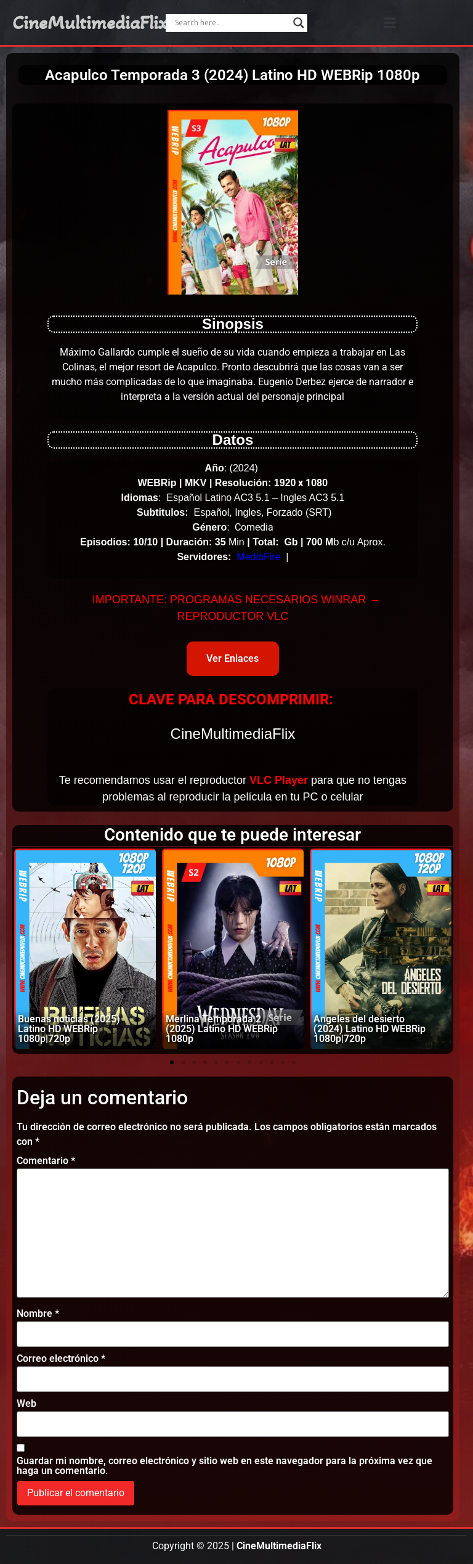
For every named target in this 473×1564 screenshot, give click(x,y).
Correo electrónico (61, 1359)
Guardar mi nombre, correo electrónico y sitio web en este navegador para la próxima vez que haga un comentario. (224, 1466)
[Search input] (230, 22)
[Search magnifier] (298, 22)
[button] (390, 22)
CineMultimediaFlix (90, 23)
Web (26, 1404)
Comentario (46, 1161)
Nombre (38, 1314)
